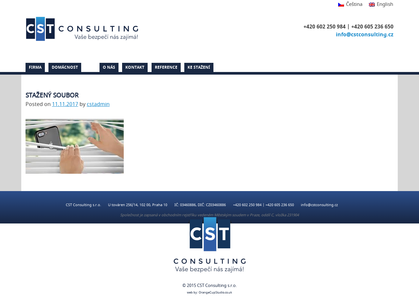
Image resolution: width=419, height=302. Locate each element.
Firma (35, 67)
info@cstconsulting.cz (364, 35)
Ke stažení (199, 67)
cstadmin (98, 104)
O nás (109, 67)
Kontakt (134, 67)
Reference (166, 67)
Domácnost (65, 67)
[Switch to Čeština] (350, 4)
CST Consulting (83, 28)
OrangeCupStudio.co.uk (215, 293)
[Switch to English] (379, 4)
